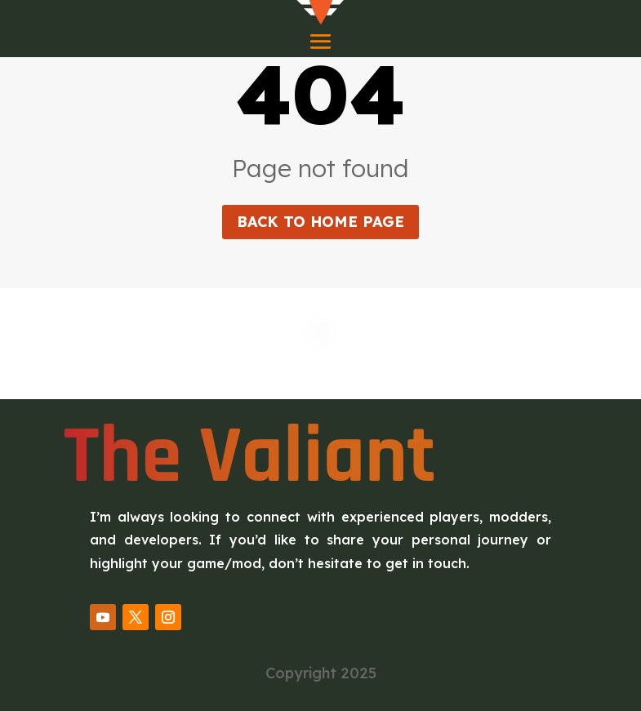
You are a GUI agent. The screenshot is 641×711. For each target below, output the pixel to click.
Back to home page (320, 221)
